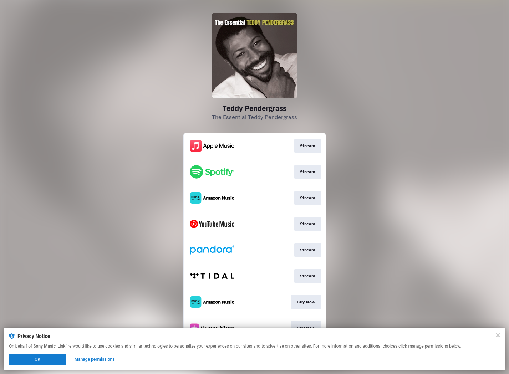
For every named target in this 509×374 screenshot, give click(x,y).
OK (37, 359)
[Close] (498, 335)
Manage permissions (95, 359)
